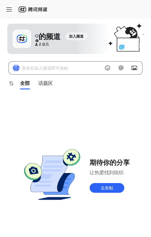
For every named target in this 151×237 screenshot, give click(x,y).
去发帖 (107, 188)
